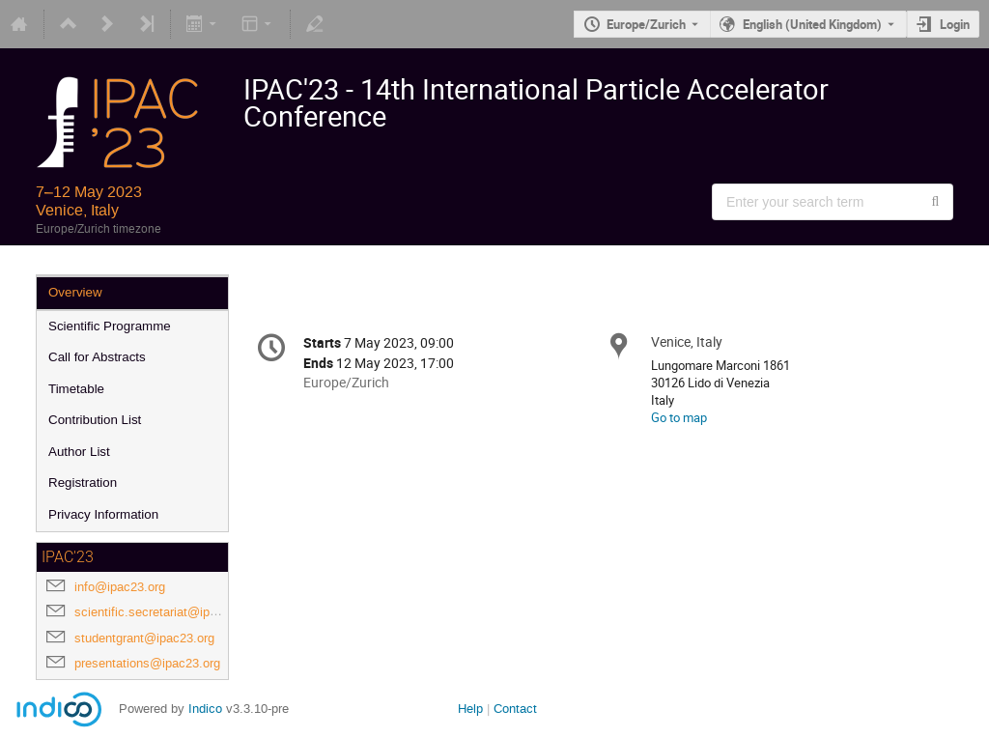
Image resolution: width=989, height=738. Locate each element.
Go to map (679, 417)
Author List (79, 451)
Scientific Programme (109, 326)
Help (470, 708)
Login (955, 24)
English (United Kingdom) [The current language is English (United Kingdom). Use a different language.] (812, 24)
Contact (515, 708)
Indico (205, 708)
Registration (82, 482)
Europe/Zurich (646, 24)
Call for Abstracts (97, 357)
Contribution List (94, 419)
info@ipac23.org (119, 587)
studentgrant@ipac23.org (144, 638)
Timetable (76, 389)
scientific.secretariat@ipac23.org (166, 612)
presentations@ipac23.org (147, 663)
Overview (75, 292)
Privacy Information (103, 514)
